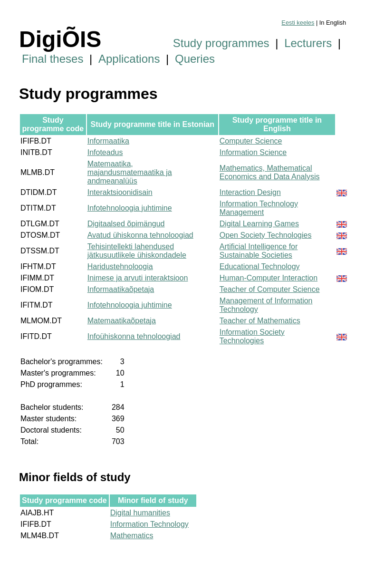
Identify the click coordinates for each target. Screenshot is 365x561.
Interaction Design (250, 192)
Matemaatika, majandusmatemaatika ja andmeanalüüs (129, 172)
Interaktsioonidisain (120, 192)
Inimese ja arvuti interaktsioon (137, 278)
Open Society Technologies (266, 235)
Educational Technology (260, 266)
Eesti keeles (297, 22)
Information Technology (149, 524)
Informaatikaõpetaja (120, 289)
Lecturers (308, 43)
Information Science (253, 152)
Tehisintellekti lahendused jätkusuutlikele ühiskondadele (136, 250)
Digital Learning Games (259, 224)
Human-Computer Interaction (268, 278)
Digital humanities (140, 513)
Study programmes (221, 43)
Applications (129, 58)
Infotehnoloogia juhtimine (129, 208)
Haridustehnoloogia (120, 266)
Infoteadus (105, 152)
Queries (195, 58)
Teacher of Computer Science (270, 289)
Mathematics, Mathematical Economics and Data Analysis (270, 172)
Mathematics (132, 536)
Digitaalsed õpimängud (126, 224)
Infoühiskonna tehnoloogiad (134, 336)
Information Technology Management (259, 208)
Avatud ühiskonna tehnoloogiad (140, 235)
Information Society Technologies (252, 336)
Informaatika (108, 141)
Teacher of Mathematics (260, 321)
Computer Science (251, 141)
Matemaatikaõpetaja (121, 321)
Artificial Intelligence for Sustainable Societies (259, 250)
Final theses (52, 58)
